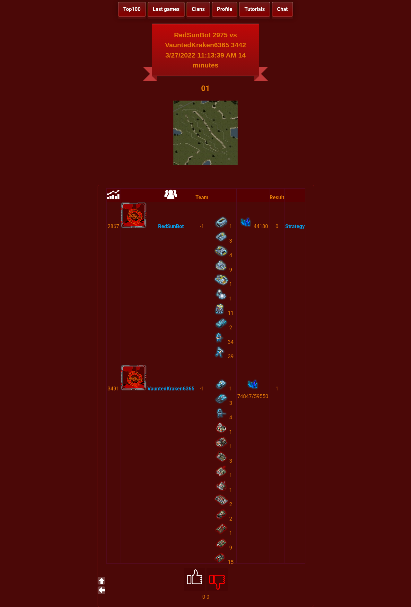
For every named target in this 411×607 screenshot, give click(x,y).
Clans (198, 9)
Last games (166, 9)
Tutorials (254, 9)
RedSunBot (171, 226)
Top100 (132, 9)
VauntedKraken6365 (171, 389)
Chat (282, 9)
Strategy (295, 226)
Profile (224, 9)
